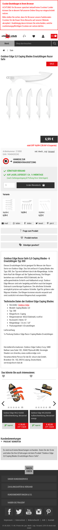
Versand (51, 151)
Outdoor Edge (23, 305)
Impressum (8, 520)
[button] (50, 223)
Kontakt (51, 520)
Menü (6, 43)
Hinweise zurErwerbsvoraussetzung (24, 161)
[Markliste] (3, 376)
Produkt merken (31, 238)
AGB (43, 520)
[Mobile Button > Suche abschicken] (54, 43)
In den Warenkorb (33, 185)
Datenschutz (20, 520)
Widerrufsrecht (33, 520)
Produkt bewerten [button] (12, 441)
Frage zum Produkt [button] (30, 231)
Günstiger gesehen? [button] (31, 245)
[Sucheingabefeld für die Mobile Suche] (32, 43)
